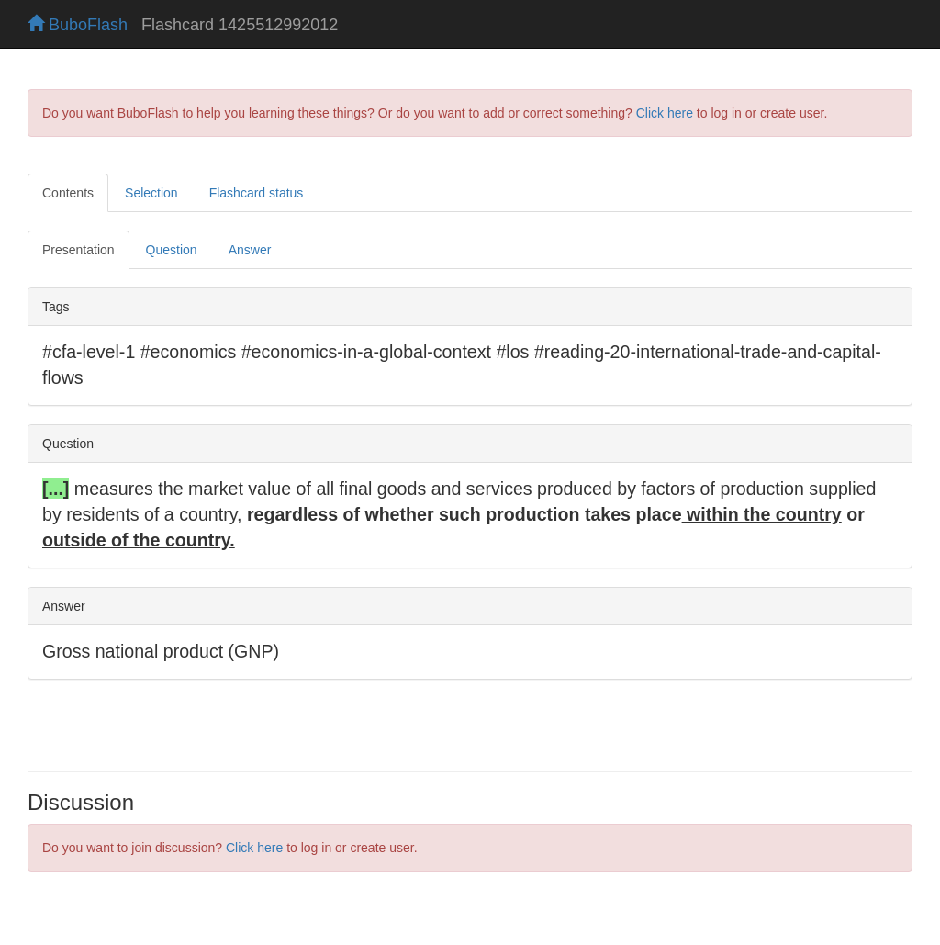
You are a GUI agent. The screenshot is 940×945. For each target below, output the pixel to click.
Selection (151, 193)
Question (171, 249)
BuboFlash (78, 25)
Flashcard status (256, 193)
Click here (664, 113)
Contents (68, 193)
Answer (250, 249)
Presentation (78, 249)
